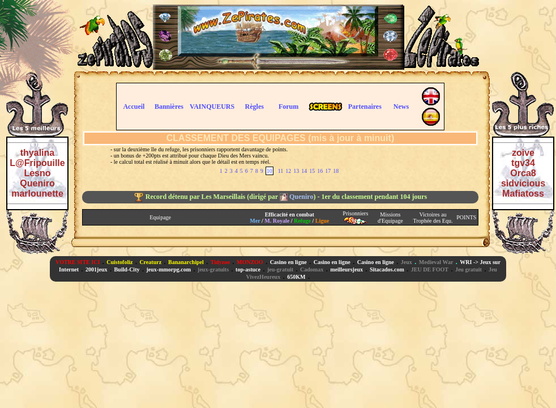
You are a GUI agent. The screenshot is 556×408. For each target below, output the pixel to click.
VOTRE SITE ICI (77, 262)
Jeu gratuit (468, 269)
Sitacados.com (387, 269)
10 (269, 171)
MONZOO (250, 262)
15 (312, 171)
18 (336, 171)
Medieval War (436, 262)
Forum (288, 106)
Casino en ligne (288, 262)
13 (296, 171)
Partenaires (365, 106)
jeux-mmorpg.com (168, 269)
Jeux (406, 262)
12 (288, 171)
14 (304, 171)
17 (328, 171)
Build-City (126, 269)
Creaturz (150, 262)
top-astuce (248, 269)
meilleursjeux (346, 269)
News (401, 106)
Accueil (133, 106)
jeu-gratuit (280, 269)
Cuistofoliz (119, 262)
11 (281, 171)
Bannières (169, 106)
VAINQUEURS (212, 106)
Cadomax (311, 269)
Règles (254, 106)
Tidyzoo (220, 262)
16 (320, 171)
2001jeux (96, 269)
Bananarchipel (186, 262)
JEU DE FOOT (429, 269)
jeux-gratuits (213, 269)
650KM (296, 277)
